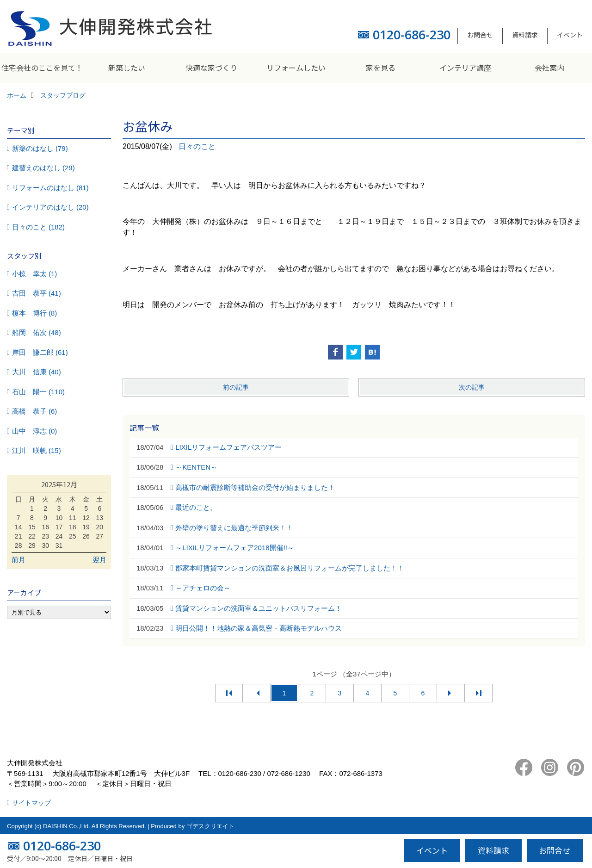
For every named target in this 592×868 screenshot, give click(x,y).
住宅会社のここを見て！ (42, 67)
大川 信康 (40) (36, 372)
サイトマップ (31, 802)
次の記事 (472, 387)
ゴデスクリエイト (210, 826)
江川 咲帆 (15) (36, 450)
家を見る (380, 67)
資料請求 (525, 34)
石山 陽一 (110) (38, 392)
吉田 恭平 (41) (36, 293)
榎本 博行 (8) (34, 313)
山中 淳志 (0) (34, 431)
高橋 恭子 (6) (34, 411)
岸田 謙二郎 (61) (40, 352)
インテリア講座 (465, 67)
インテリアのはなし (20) (50, 207)
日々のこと (197, 146)
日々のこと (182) (38, 227)
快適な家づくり (211, 67)
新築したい (126, 67)
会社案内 (549, 67)
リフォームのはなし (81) (50, 188)
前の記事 (236, 387)
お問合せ (480, 34)
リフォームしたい (296, 67)
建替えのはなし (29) (43, 168)
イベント (570, 34)
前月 (18, 560)
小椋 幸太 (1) (34, 274)
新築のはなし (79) (40, 148)
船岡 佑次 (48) (36, 332)
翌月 (99, 560)
